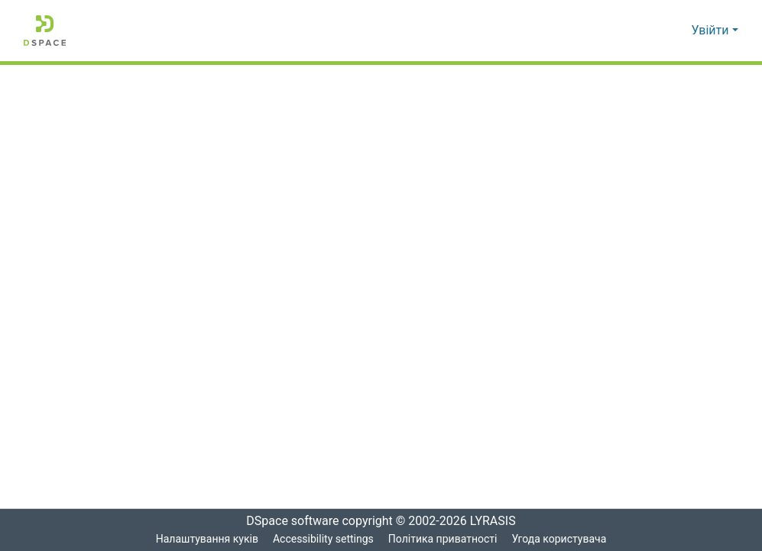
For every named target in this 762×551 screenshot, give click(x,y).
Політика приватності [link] (443, 539)
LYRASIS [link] (497, 521)
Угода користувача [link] (560, 539)
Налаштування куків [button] (205, 539)
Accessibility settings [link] (322, 539)
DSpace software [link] (288, 521)
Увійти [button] (712, 30)
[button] (45, 30)
